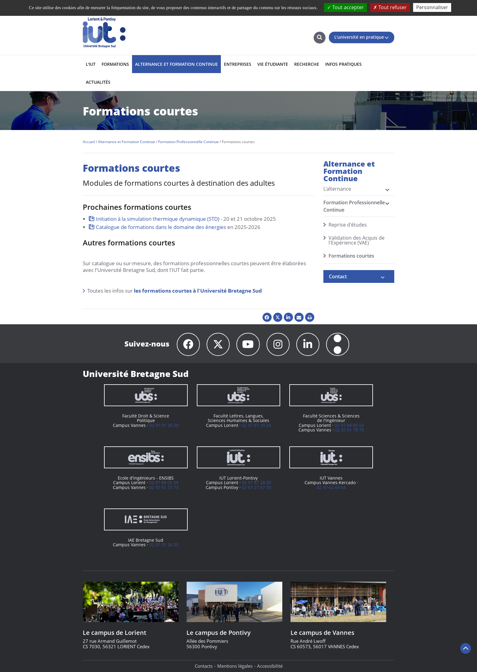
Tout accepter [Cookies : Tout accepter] (345, 7)
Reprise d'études (348, 224)
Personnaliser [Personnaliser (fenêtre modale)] (432, 7)
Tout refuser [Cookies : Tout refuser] (390, 7)
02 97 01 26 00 (164, 425)
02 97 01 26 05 (164, 545)
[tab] (359, 276)
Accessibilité (270, 666)
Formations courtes (351, 255)
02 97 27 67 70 (256, 487)
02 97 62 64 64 (331, 487)
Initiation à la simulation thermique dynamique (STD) (157, 218)
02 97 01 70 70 (349, 430)
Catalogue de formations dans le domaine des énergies (161, 226)
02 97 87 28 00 (256, 482)
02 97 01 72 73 (164, 487)
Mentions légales (234, 666)
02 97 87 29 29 (256, 425)
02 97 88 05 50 (349, 425)
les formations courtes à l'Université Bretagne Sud (198, 290)
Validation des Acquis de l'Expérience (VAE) (357, 240)
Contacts (204, 666)
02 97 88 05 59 (163, 482)
